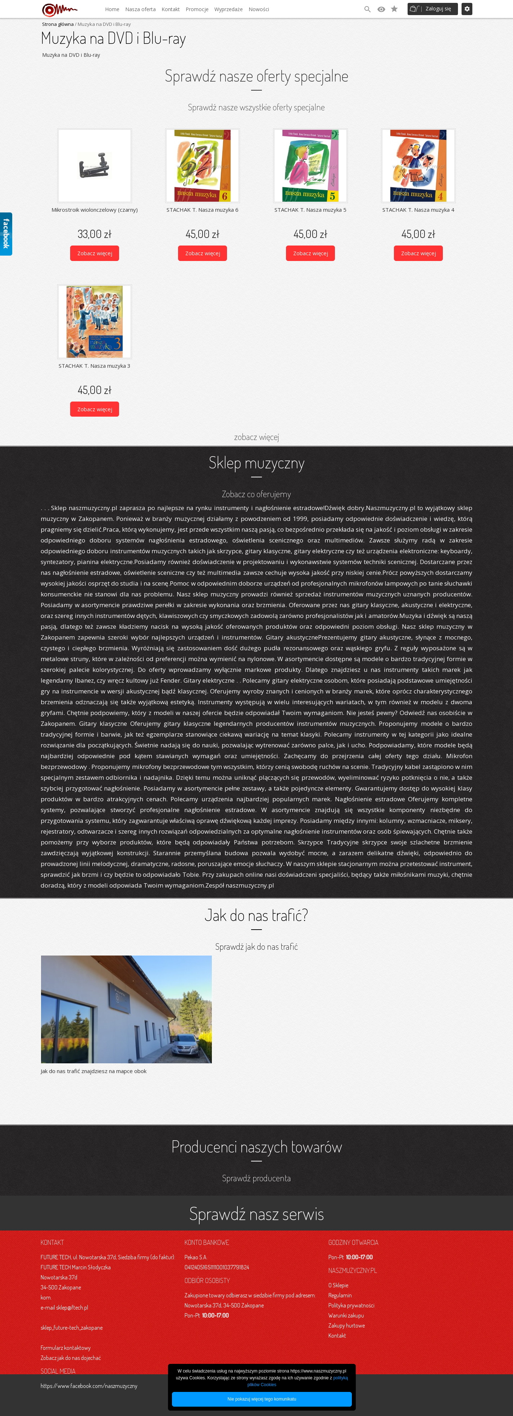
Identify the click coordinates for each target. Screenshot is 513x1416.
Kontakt (171, 9)
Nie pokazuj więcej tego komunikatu (262, 1399)
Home (112, 9)
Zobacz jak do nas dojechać (71, 1357)
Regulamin (340, 1294)
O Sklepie (338, 1284)
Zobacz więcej (94, 253)
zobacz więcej (256, 436)
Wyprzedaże (228, 9)
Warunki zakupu (346, 1315)
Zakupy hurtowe (346, 1325)
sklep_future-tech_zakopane (72, 1327)
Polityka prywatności (351, 1305)
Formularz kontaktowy (66, 1347)
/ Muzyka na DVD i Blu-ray (102, 24)
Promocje (197, 9)
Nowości (259, 9)
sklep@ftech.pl (72, 1307)
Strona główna (58, 24)
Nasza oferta (140, 9)
